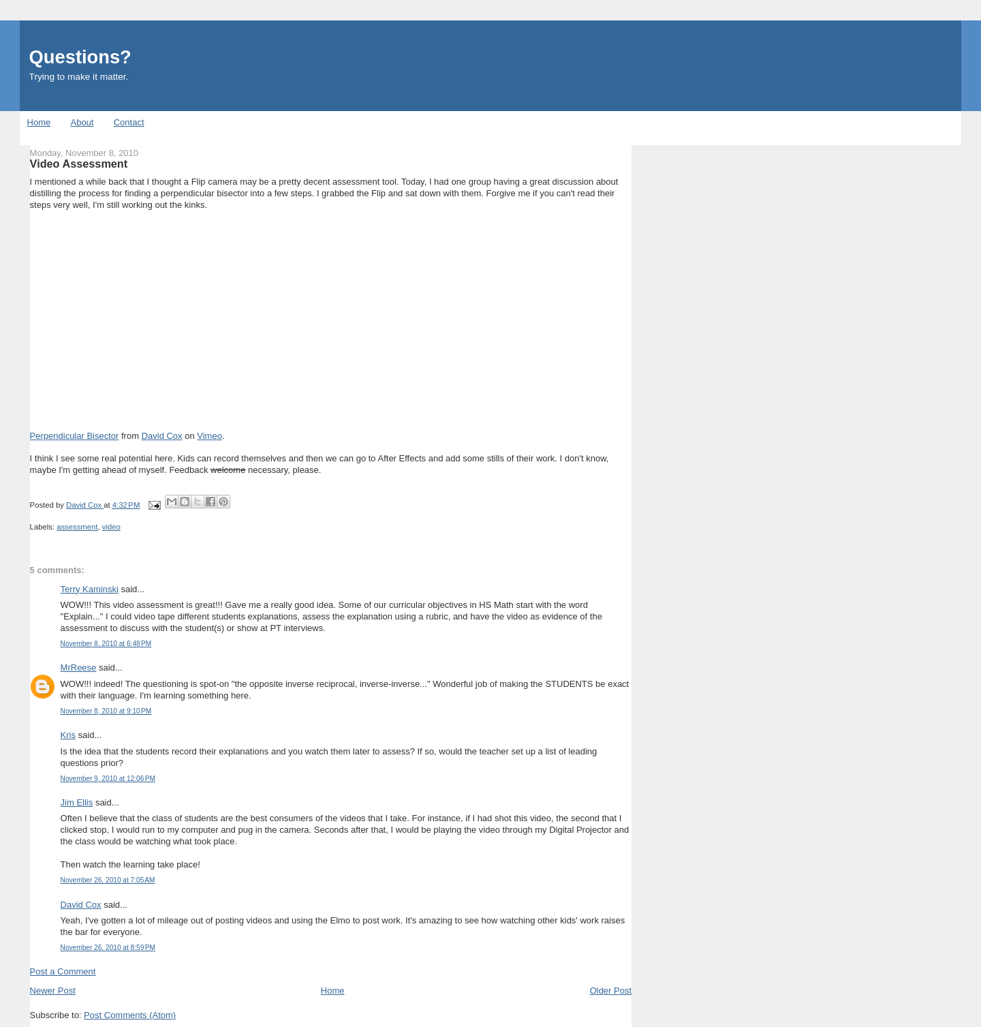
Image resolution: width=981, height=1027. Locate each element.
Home (39, 122)
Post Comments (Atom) (130, 1015)
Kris (68, 735)
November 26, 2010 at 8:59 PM (108, 947)
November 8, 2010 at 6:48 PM (106, 643)
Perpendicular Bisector (74, 436)
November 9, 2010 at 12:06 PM (108, 778)
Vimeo (209, 436)
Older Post (611, 990)
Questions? (80, 56)
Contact (129, 122)
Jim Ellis (77, 802)
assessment (77, 527)
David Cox (162, 436)
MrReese (79, 667)
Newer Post (53, 990)
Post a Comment (63, 971)
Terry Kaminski (90, 589)
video (111, 527)
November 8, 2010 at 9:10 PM (106, 711)
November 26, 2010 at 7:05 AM (108, 880)
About (81, 122)
